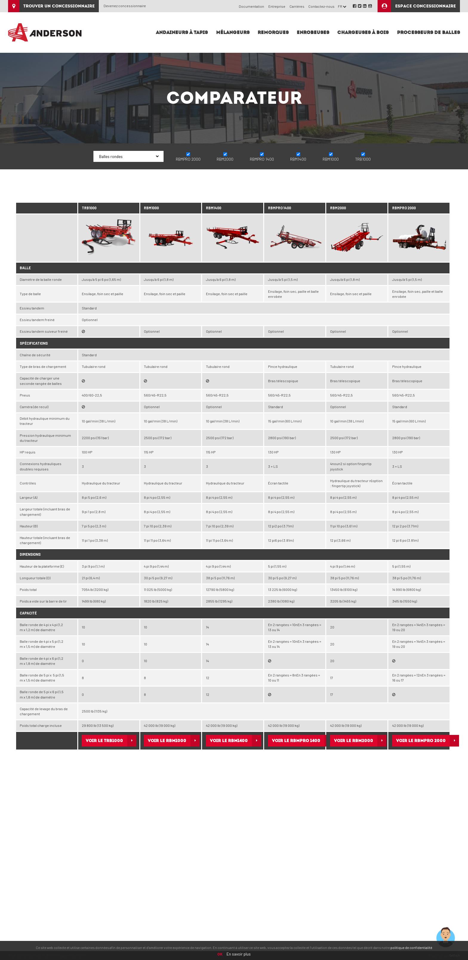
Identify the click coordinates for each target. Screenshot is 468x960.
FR (342, 6)
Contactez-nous (321, 6)
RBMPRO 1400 (262, 159)
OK (220, 953)
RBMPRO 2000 (188, 159)
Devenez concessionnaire (125, 6)
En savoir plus (239, 953)
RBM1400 (298, 159)
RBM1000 (331, 159)
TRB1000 (363, 159)
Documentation (251, 6)
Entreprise (276, 6)
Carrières (297, 6)
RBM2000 (225, 159)
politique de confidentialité (411, 947)
